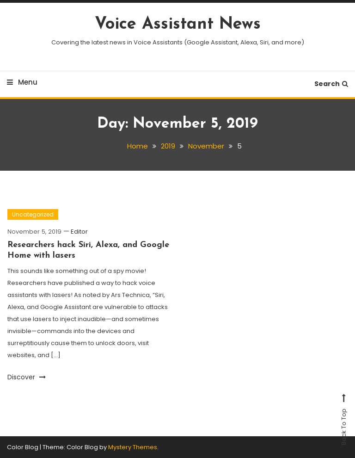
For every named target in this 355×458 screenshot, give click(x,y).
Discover (26, 377)
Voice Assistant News (178, 24)
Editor (79, 231)
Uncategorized (33, 214)
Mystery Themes (132, 447)
